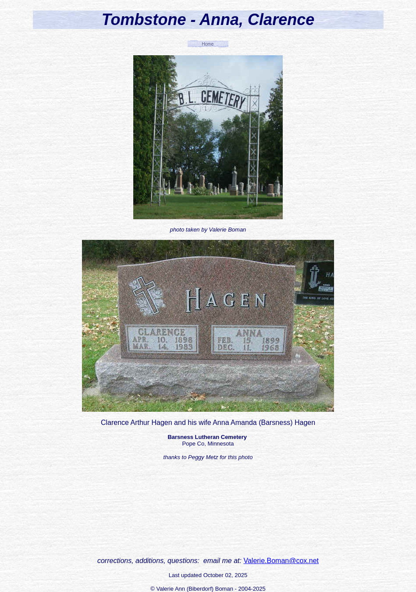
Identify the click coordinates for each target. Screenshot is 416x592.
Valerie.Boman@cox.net (281, 560)
